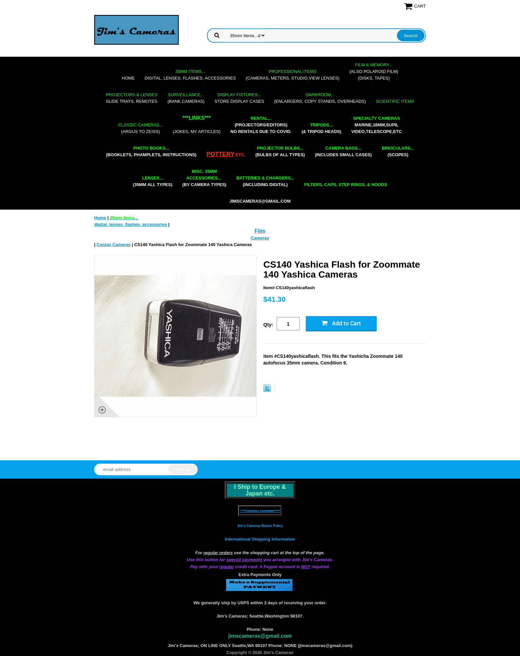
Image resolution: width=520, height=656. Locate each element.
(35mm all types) (152, 181)
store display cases (239, 98)
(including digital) (265, 181)
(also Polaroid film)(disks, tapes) (374, 71)
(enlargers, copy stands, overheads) (320, 98)
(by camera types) (204, 178)
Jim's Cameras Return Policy (260, 526)
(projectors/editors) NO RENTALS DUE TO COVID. (261, 125)
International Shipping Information (260, 539)
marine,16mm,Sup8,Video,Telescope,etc (376, 125)
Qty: (268, 324)
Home (128, 78)
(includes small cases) (343, 151)
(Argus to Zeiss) (140, 128)
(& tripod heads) (321, 128)
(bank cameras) (186, 98)
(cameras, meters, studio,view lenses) (292, 75)
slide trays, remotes (132, 98)
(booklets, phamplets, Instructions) (151, 151)
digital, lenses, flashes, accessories (190, 75)
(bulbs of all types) (280, 151)
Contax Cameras (114, 244)
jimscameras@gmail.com (260, 201)
